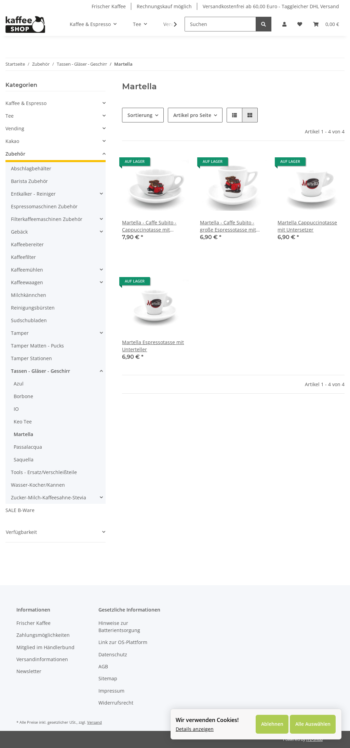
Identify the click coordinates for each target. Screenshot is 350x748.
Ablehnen (271, 724)
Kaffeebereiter (27, 244)
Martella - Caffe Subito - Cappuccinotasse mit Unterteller (149, 226)
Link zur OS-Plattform (122, 642)
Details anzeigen (195, 729)
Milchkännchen (28, 295)
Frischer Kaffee (109, 6)
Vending (14, 128)
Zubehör (15, 153)
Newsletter (28, 671)
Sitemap (107, 678)
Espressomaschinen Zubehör (44, 206)
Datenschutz (112, 654)
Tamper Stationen (31, 358)
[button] (284, 24)
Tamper (20, 333)
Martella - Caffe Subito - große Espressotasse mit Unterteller (228, 226)
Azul (19, 383)
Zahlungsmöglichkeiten (43, 635)
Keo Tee (23, 421)
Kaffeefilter (23, 257)
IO (16, 409)
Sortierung (139, 115)
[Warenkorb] (326, 24)
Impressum (111, 690)
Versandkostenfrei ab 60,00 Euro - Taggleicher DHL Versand (271, 6)
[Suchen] (220, 24)
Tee (9, 116)
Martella (23, 434)
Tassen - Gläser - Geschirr (40, 371)
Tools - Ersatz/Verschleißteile (44, 472)
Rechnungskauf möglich (164, 6)
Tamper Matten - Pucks (37, 345)
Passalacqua (28, 447)
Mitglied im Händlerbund (45, 647)
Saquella (23, 459)
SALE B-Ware (20, 510)
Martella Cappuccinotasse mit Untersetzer (307, 226)
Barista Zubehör (29, 181)
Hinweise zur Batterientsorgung (119, 626)
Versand (94, 722)
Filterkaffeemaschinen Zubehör (46, 219)
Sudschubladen (29, 320)
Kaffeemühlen (27, 269)
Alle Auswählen (312, 724)
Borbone (23, 396)
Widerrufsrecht (115, 702)
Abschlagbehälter (31, 168)
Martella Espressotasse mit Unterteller (153, 346)
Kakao (12, 141)
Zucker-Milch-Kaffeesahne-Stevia (48, 497)
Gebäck (19, 231)
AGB (103, 666)
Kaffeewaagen (27, 282)
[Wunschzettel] (300, 24)
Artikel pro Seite (192, 115)
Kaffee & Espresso (25, 103)
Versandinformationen (42, 659)
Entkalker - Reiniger (33, 194)
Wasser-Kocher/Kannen (38, 485)
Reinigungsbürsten (33, 307)
